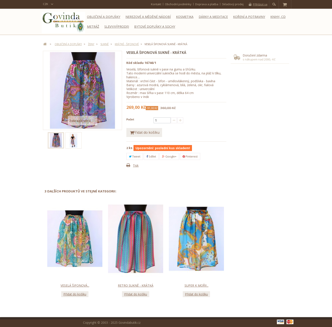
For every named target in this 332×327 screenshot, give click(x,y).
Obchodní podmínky (178, 4)
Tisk (136, 166)
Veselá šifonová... (75, 286)
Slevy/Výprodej (116, 26)
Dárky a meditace (213, 17)
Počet (130, 119)
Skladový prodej (233, 4)
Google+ (169, 157)
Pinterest (190, 157)
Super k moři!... (196, 286)
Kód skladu (135, 63)
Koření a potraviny (249, 17)
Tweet (134, 157)
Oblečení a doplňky (103, 17)
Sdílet (151, 157)
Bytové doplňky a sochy (154, 26)
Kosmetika (184, 17)
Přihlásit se (260, 4)
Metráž (93, 26)
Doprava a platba (206, 4)
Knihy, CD (278, 17)
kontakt (156, 4)
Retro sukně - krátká (135, 286)
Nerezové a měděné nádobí (148, 17)
